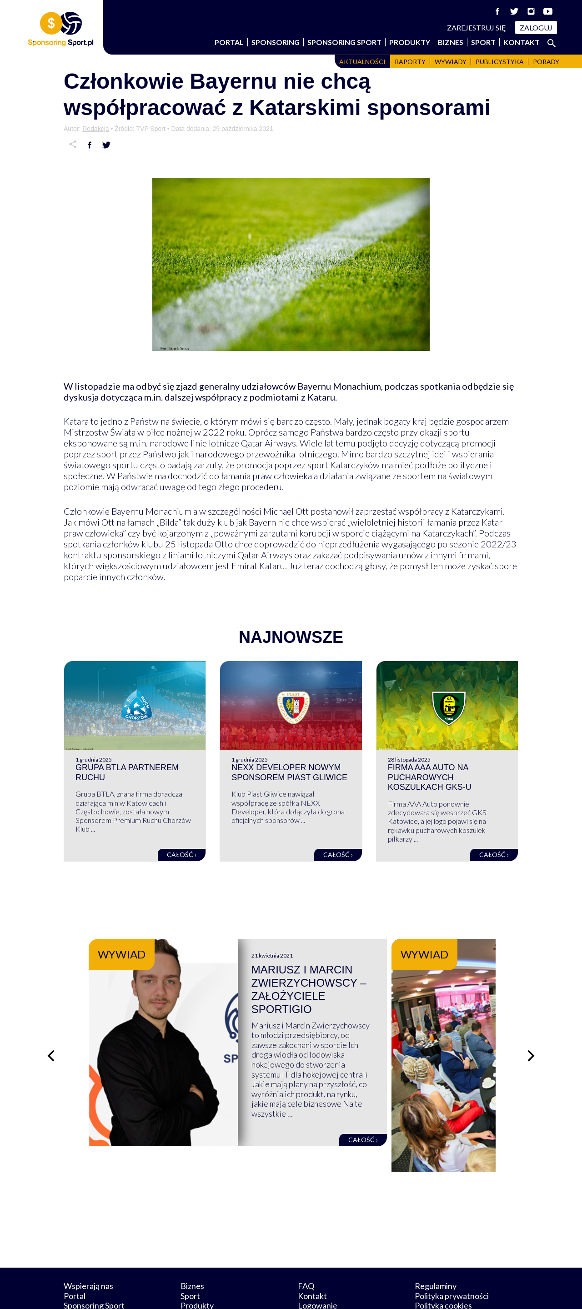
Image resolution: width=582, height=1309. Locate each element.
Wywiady (451, 61)
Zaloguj (536, 27)
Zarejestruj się (476, 27)
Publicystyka (500, 61)
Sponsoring (275, 42)
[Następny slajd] (532, 1034)
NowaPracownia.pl (297, 1291)
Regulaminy (436, 1244)
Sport (483, 42)
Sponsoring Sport (344, 42)
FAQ (306, 1244)
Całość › (181, 854)
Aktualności (362, 61)
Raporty (410, 61)
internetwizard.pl (375, 1291)
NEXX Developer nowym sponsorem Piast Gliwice (289, 772)
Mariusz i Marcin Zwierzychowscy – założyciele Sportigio (373, 982)
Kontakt (521, 42)
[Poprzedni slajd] (50, 1034)
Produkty (409, 42)
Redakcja (95, 128)
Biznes (450, 42)
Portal (229, 42)
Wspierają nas (88, 1244)
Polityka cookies (443, 1263)
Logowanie (317, 1263)
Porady (546, 61)
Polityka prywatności (452, 1253)
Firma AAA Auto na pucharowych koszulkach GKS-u (430, 777)
